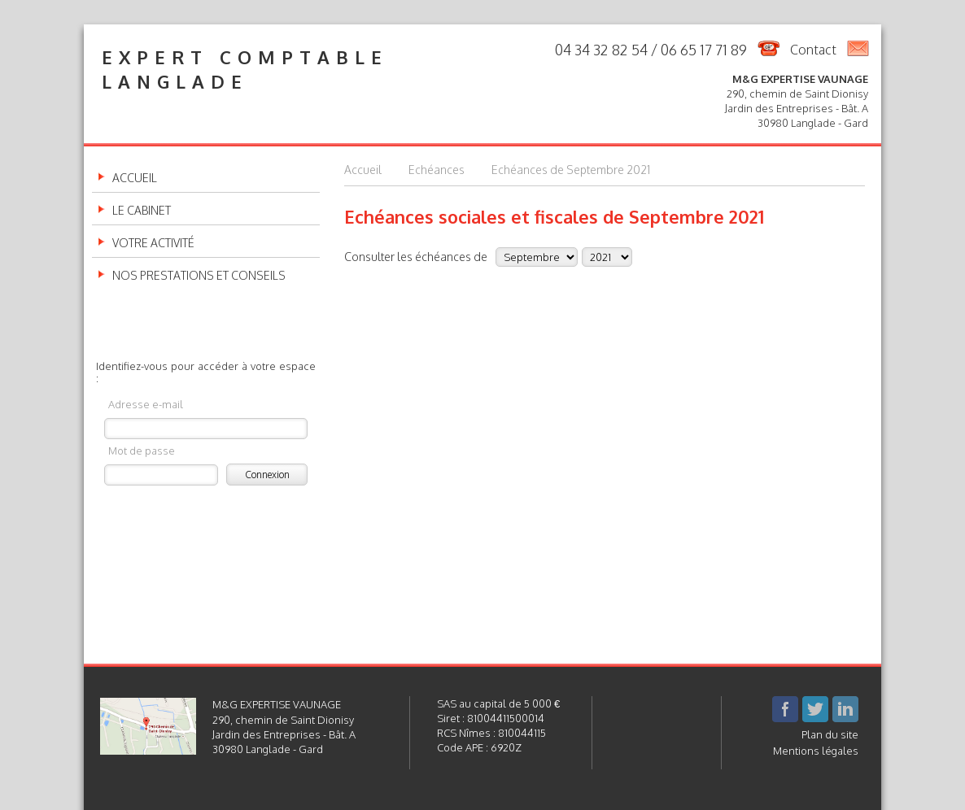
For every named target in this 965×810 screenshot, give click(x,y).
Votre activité (153, 243)
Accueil (134, 178)
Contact (813, 49)
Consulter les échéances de (415, 256)
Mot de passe (141, 450)
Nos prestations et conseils (199, 275)
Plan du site (829, 734)
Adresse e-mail (145, 404)
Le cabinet (141, 210)
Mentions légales (815, 750)
